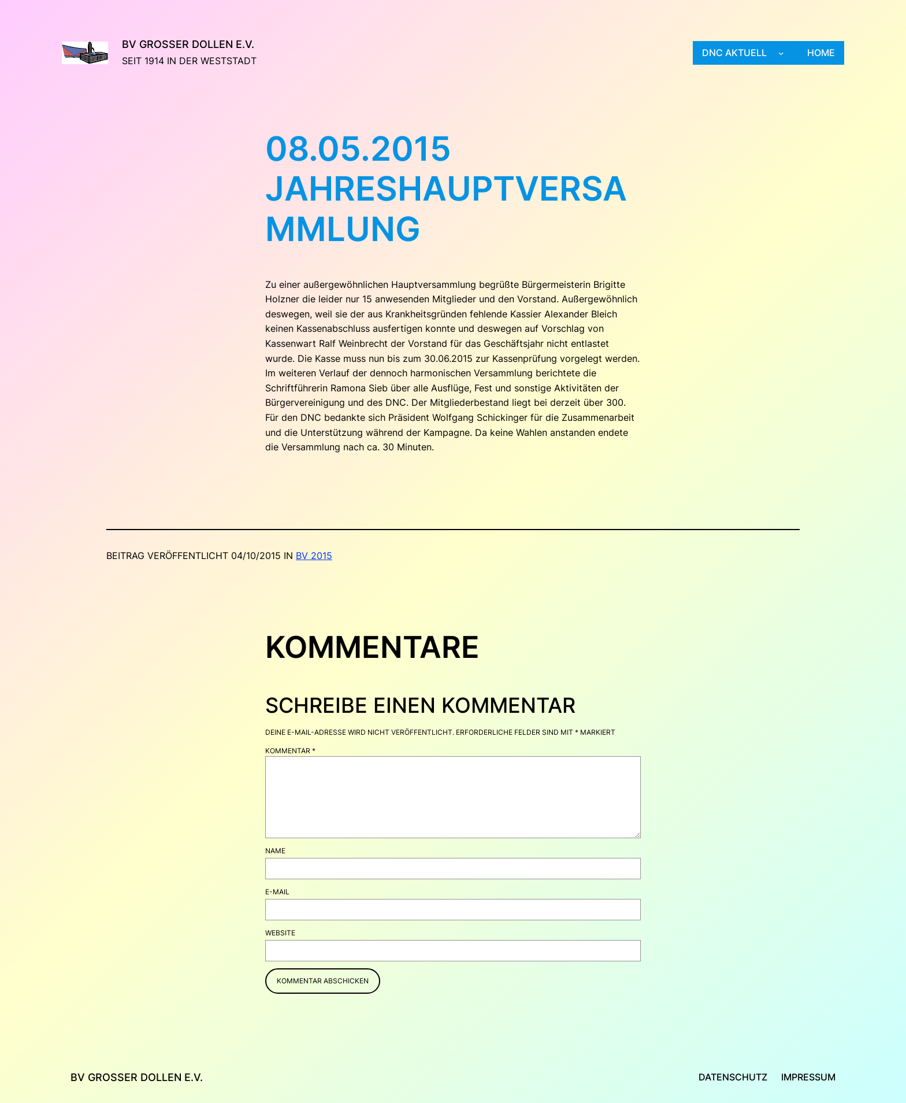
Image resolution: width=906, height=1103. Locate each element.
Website (280, 932)
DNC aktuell (734, 52)
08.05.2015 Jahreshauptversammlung (446, 189)
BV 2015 (314, 555)
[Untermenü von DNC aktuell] (781, 53)
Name (275, 850)
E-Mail (277, 891)
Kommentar (290, 750)
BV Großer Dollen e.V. (188, 44)
